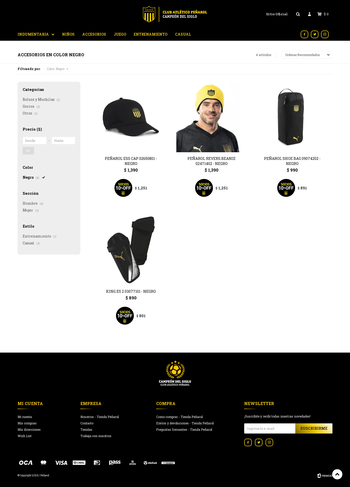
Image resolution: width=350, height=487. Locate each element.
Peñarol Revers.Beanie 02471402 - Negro (211, 161)
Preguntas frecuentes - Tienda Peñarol (184, 429)
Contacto (86, 423)
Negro (55, 69)
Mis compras (27, 423)
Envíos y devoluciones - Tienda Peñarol (185, 423)
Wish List (25, 436)
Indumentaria (33, 34)
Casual (183, 34)
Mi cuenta (25, 417)
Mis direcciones (29, 429)
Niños (68, 34)
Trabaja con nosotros (95, 436)
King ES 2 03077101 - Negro (131, 291)
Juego (120, 34)
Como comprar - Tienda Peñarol (179, 417)
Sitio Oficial (277, 14)
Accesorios (94, 34)
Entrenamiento (150, 34)
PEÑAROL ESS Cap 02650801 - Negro (131, 161)
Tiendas (86, 429)
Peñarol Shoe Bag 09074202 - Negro (292, 161)
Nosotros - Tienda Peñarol (99, 417)
